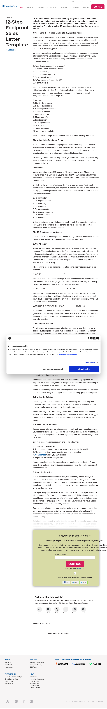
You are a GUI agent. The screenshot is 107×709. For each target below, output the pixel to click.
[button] (66, 583)
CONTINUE (74, 564)
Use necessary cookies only (53, 369)
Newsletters (9, 668)
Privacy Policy (34, 686)
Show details (90, 362)
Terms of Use (34, 684)
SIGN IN (76, 8)
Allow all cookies (84, 369)
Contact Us (33, 677)
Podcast (92, 2)
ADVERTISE (65, 8)
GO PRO (98, 7)
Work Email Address (60, 555)
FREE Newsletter (76, 2)
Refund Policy (34, 682)
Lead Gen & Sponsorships (13, 677)
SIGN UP (85, 8)
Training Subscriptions (37, 663)
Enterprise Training (36, 666)
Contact (99, 2)
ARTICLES (30, 8)
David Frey (11, 50)
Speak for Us (9, 684)
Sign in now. (81, 569)
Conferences (40, 456)
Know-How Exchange (37, 680)
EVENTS (41, 8)
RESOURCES (52, 8)
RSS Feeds (8, 666)
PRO (21, 8)
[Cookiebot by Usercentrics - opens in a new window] (90, 338)
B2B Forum (33, 668)
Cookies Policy (35, 688)
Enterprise (85, 2)
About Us (8, 663)
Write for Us (9, 682)
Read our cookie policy (68, 354)
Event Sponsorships (11, 680)
